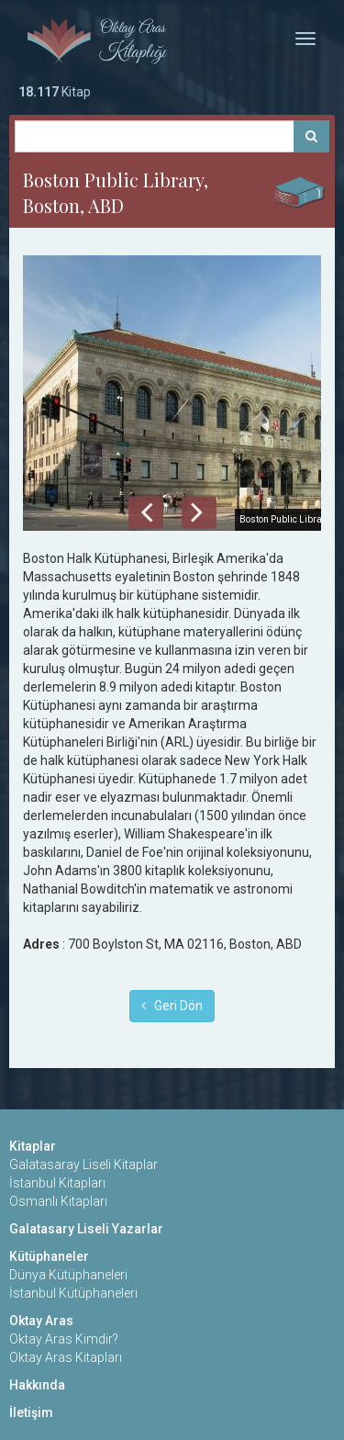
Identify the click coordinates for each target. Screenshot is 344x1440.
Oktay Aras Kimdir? (63, 1339)
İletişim (31, 1412)
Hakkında (37, 1385)
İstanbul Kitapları (57, 1183)
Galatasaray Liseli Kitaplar (83, 1164)
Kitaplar (32, 1146)
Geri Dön (172, 1005)
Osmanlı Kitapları (58, 1201)
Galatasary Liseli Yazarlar (86, 1228)
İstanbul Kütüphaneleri (73, 1293)
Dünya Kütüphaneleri (68, 1274)
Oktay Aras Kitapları (65, 1357)
